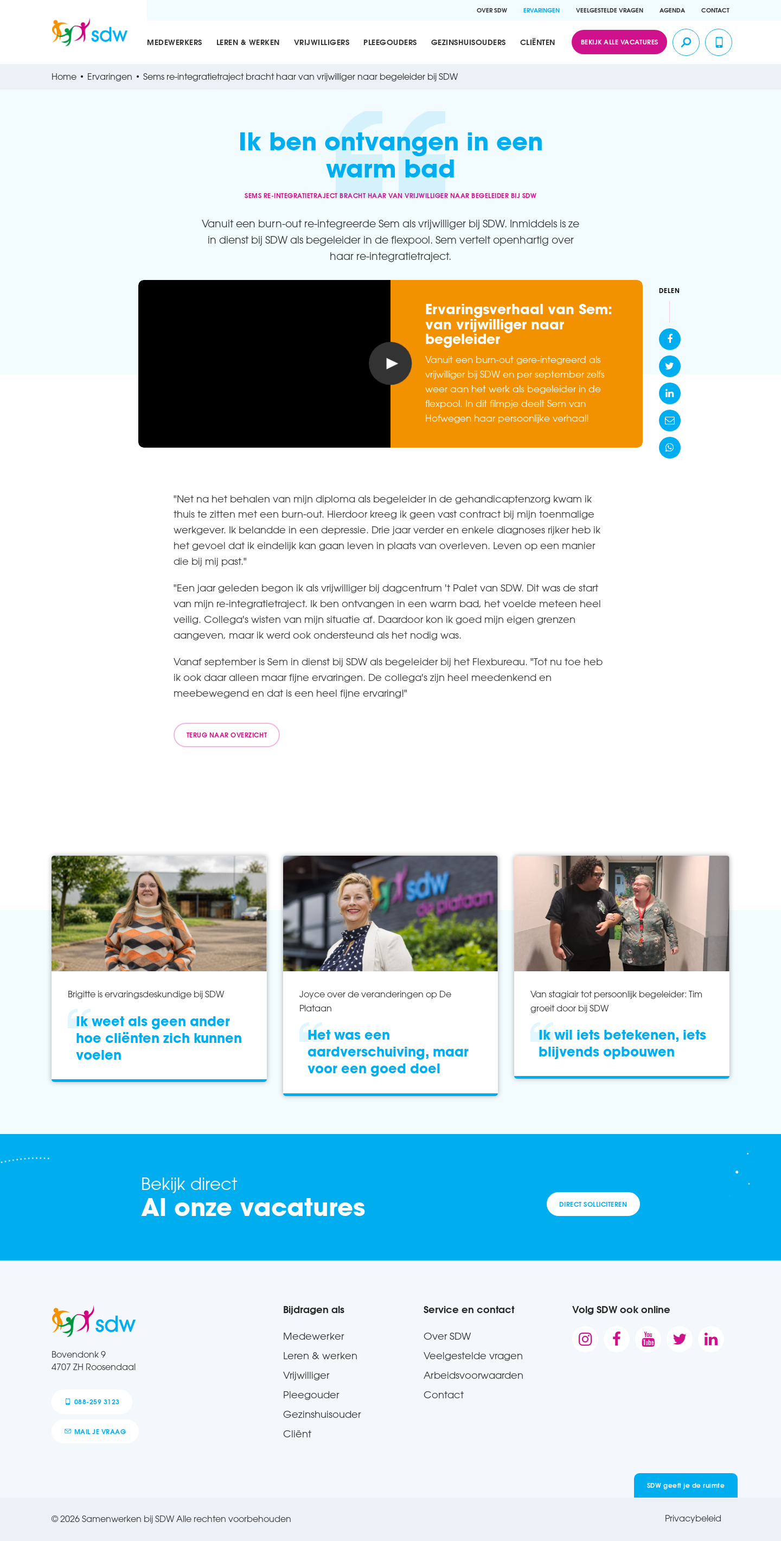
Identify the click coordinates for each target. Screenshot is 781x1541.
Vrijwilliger (306, 1375)
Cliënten (537, 42)
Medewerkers (174, 42)
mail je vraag (95, 1431)
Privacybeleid (693, 1518)
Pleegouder (311, 1394)
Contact (715, 10)
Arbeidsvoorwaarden (473, 1375)
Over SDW (492, 10)
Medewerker (313, 1336)
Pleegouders (390, 42)
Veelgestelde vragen (609, 10)
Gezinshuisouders (468, 42)
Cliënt (297, 1434)
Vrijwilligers (322, 42)
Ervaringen (541, 10)
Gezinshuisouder (322, 1414)
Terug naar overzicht (227, 734)
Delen (669, 290)
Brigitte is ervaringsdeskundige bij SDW (146, 994)
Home (64, 77)
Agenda (672, 10)
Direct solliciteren (593, 1204)
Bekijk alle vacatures (619, 41)
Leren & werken (248, 42)
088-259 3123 (92, 1401)
